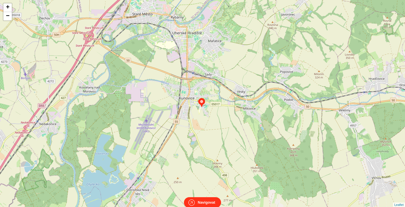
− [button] (8, 16)
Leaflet (399, 199)
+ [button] (8, 7)
